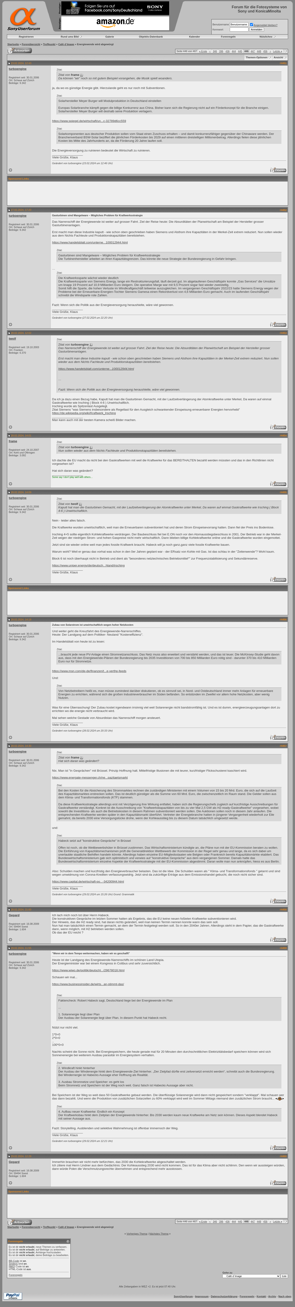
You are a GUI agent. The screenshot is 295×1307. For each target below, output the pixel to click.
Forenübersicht (31, 44)
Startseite (13, 44)
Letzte (277, 51)
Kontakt (261, 1296)
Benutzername (220, 24)
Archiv (272, 1296)
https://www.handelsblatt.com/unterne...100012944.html (90, 242)
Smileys (13, 1263)
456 (265, 51)
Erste (203, 51)
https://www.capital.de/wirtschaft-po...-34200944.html (88, 881)
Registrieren (26, 36)
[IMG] (12, 1266)
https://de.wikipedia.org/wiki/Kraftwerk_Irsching (84, 413)
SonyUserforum (183, 1296)
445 (240, 51)
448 (259, 51)
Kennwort (217, 29)
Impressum (202, 1296)
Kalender (194, 36)
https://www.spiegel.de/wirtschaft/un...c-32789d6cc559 (89, 121)
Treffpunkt (49, 44)
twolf (12, 338)
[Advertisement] (147, 193)
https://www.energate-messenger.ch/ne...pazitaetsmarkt (90, 777)
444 (234, 51)
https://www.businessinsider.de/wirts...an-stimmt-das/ (88, 984)
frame (13, 441)
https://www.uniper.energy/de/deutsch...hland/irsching (88, 565)
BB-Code (14, 1261)
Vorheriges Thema (137, 1233)
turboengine (18, 69)
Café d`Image (66, 44)
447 (253, 51)
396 (221, 51)
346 (215, 51)
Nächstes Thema (158, 1233)
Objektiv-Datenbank (151, 36)
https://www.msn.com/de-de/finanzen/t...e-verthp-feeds (89, 671)
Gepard (14, 915)
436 (227, 51)
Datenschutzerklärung (224, 1296)
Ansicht (278, 57)
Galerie (109, 36)
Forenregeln (228, 36)
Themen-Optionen (256, 57)
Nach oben (284, 1296)
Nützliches (266, 36)
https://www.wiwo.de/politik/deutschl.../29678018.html (88, 970)
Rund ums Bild (70, 36)
